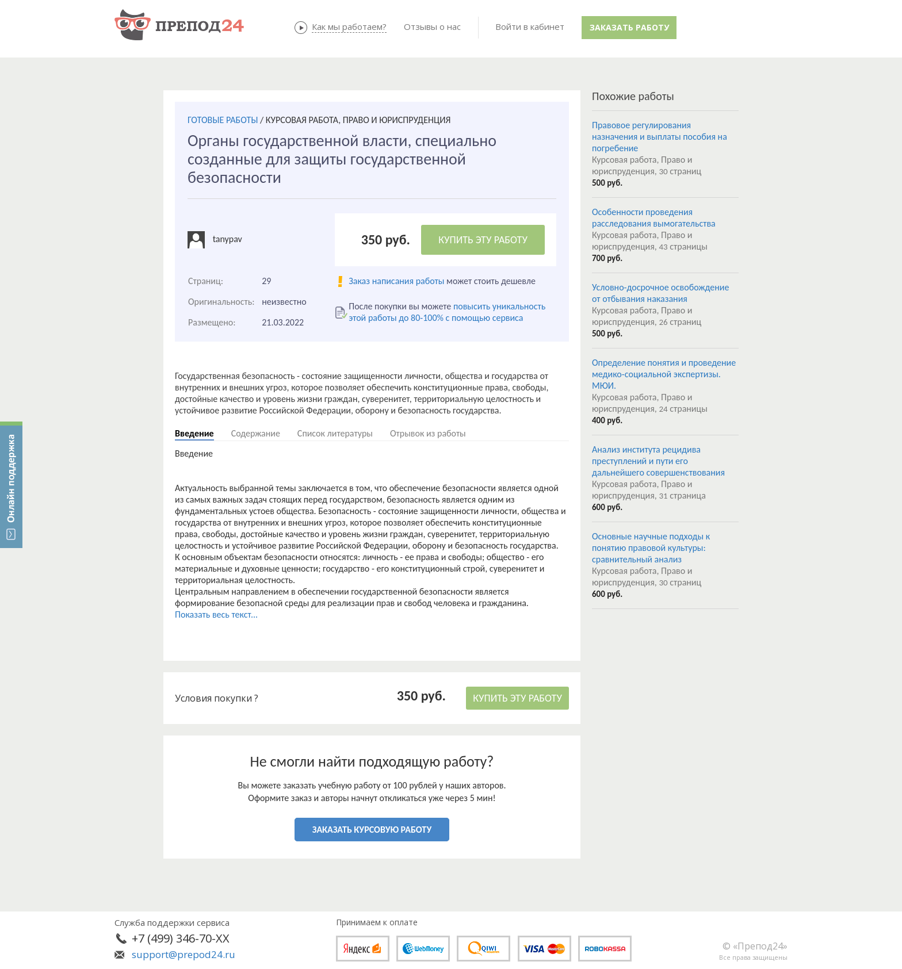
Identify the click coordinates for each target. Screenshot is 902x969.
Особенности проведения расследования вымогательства (654, 217)
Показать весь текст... (216, 614)
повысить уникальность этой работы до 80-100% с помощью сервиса (447, 312)
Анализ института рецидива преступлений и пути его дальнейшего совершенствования (658, 461)
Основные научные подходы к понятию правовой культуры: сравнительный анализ (651, 548)
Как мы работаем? (349, 26)
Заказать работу (629, 27)
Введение (194, 433)
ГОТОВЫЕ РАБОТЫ (223, 119)
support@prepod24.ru (183, 954)
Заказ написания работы (396, 280)
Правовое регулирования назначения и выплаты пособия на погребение (659, 137)
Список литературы (335, 433)
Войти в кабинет (529, 26)
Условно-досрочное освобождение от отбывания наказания (660, 293)
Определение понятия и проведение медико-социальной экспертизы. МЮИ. (664, 374)
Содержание (255, 433)
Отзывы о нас (432, 26)
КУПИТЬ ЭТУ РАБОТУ (483, 239)
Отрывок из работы (428, 433)
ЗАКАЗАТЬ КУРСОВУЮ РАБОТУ (371, 829)
